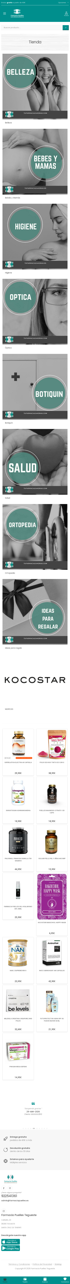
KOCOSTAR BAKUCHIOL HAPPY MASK (52, 922)
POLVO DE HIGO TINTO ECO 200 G (52, 762)
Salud (7, 497)
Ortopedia (10, 573)
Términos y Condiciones (19, 1264)
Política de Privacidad (42, 1264)
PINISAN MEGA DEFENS (18, 1067)
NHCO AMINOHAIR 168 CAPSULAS (52, 970)
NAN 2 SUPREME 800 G (18, 970)
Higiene (8, 272)
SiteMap (58, 1264)
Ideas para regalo (13, 648)
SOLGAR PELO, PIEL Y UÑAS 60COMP (51, 858)
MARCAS (9, 709)
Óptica (8, 347)
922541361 (9, 1196)
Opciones (62, 2)
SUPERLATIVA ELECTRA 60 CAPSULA (18, 762)
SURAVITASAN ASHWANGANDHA (18, 810)
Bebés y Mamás (12, 197)
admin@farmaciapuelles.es (15, 1200)
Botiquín (9, 422)
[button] (23, 1128)
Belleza (8, 122)
